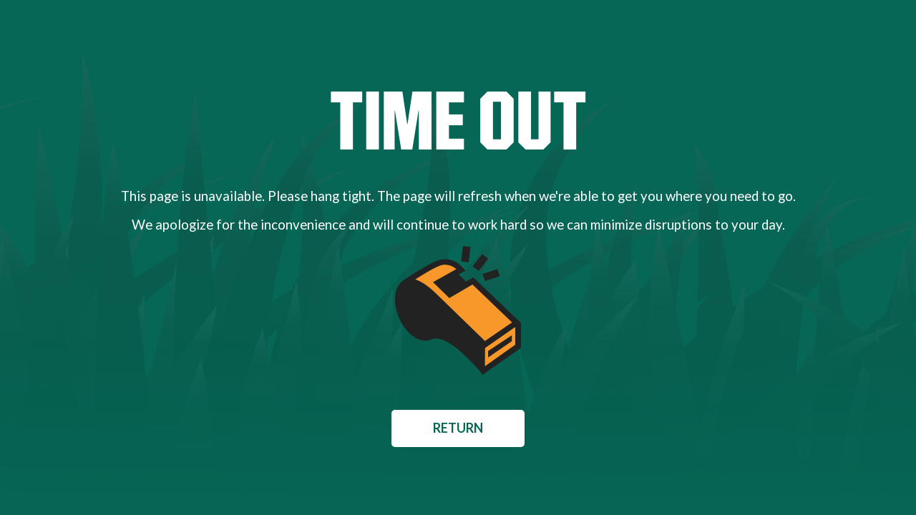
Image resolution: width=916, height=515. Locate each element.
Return (458, 428)
